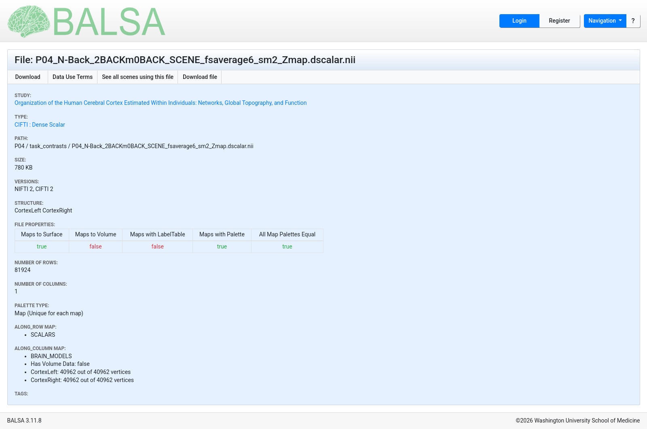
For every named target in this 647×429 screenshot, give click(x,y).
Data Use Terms (73, 77)
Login (519, 20)
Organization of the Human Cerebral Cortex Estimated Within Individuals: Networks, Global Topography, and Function (161, 103)
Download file (200, 77)
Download (27, 77)
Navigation (603, 20)
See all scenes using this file (137, 77)
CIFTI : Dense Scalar (40, 124)
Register (559, 20)
